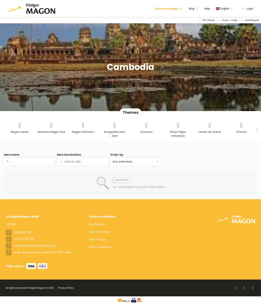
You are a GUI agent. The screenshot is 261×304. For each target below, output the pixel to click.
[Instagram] (244, 288)
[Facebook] (235, 288)
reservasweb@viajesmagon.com (35, 246)
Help (207, 9)
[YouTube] (252, 288)
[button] (257, 129)
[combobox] (82, 161)
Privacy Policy (66, 287)
